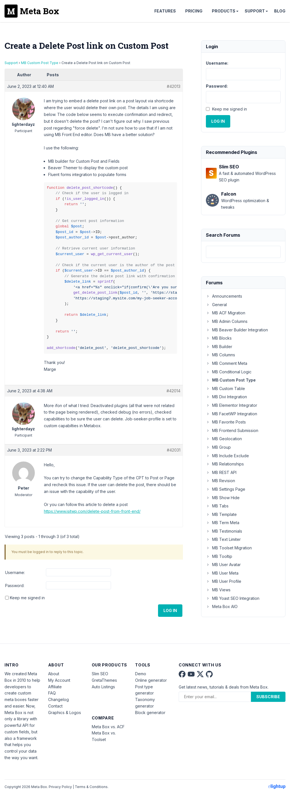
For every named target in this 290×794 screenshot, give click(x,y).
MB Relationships (225, 463)
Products (223, 11)
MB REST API (221, 472)
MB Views (218, 589)
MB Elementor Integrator (231, 405)
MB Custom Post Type (39, 63)
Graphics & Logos (64, 712)
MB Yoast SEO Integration (232, 598)
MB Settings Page (225, 489)
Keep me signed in (27, 597)
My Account (59, 680)
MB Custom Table (225, 388)
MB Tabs (217, 505)
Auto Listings (103, 686)
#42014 (173, 390)
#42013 (173, 86)
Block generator (150, 712)
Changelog (58, 699)
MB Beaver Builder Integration (237, 329)
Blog (279, 11)
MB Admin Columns (227, 321)
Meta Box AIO (222, 606)
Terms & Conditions (91, 787)
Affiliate (55, 686)
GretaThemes (104, 680)
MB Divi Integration (226, 396)
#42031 (173, 450)
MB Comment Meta (226, 363)
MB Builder (219, 346)
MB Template (221, 514)
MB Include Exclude (227, 455)
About (53, 673)
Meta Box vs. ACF (108, 726)
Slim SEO (100, 673)
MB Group (218, 447)
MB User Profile (223, 581)
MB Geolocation (224, 438)
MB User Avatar (223, 564)
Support (255, 11)
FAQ (52, 693)
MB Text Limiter (223, 539)
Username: (15, 572)
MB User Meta (222, 573)
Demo (140, 673)
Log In (170, 610)
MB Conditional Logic (228, 371)
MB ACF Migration (225, 312)
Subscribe (268, 696)
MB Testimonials (224, 531)
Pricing (193, 11)
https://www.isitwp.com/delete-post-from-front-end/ (92, 511)
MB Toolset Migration (229, 547)
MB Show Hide (223, 497)
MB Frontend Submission (232, 430)
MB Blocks (219, 338)
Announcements (224, 296)
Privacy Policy (60, 787)
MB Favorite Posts (226, 422)
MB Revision (220, 480)
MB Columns (220, 354)
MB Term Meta (222, 522)
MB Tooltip (219, 556)
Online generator (151, 680)
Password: (14, 585)
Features (165, 11)
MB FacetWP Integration (231, 413)
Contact (55, 706)
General (216, 304)
